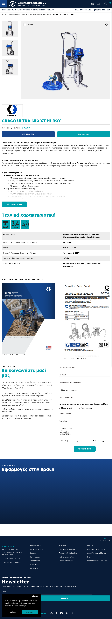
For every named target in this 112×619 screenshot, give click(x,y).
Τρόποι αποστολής (66, 557)
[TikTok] (72, 606)
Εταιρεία (62, 545)
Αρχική (4, 14)
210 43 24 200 (28, 134)
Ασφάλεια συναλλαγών (97, 553)
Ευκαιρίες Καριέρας (67, 549)
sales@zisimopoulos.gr (13, 562)
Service (33, 553)
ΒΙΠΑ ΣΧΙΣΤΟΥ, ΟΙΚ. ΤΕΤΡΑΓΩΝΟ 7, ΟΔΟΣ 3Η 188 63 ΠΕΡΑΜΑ (12, 552)
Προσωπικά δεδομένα (68, 553)
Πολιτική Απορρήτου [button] (19, 606)
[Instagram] (51, 606)
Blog (89, 557)
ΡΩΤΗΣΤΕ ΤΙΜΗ (84, 449)
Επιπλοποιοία (14, 14)
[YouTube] (61, 606)
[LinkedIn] (67, 606)
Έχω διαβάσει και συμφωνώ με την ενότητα (83, 441)
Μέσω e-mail (65, 408)
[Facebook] (56, 606)
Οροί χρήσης (92, 545)
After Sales (34, 564)
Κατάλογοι (34, 568)
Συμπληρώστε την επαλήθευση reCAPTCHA (63, 431)
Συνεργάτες (35, 561)
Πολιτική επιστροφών (96, 549)
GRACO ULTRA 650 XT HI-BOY (63, 14)
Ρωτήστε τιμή (83, 134)
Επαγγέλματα (35, 545)
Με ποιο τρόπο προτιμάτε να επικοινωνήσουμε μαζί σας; (84, 404)
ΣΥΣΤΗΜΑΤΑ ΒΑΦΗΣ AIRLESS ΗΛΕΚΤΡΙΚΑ (36, 14)
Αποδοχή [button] (29, 612)
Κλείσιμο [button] (35, 596)
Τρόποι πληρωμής (66, 561)
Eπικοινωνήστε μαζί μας (97, 561)
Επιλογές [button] (13, 612)
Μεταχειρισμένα (37, 549)
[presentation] (85, 429)
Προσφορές (35, 557)
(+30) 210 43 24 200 (12, 558)
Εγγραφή (102, 592)
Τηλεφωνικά (85, 408)
